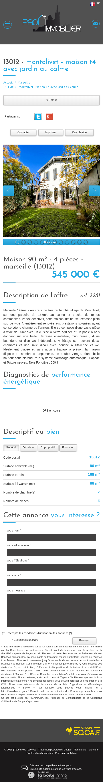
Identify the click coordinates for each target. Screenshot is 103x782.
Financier (68, 447)
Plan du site (80, 749)
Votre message (16, 590)
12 (86, 242)
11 (79, 242)
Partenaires (61, 753)
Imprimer (50, 132)
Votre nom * (14, 530)
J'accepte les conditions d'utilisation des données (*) (39, 633)
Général (11, 447)
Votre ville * (14, 575)
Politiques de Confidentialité (65, 697)
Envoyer (84, 640)
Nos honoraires (44, 753)
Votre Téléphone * (18, 560)
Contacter (23, 132)
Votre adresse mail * (19, 545)
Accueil (8, 82)
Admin (73, 753)
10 (73, 242)
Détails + (28, 447)
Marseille (24, 82)
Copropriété (48, 447)
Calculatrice (79, 132)
